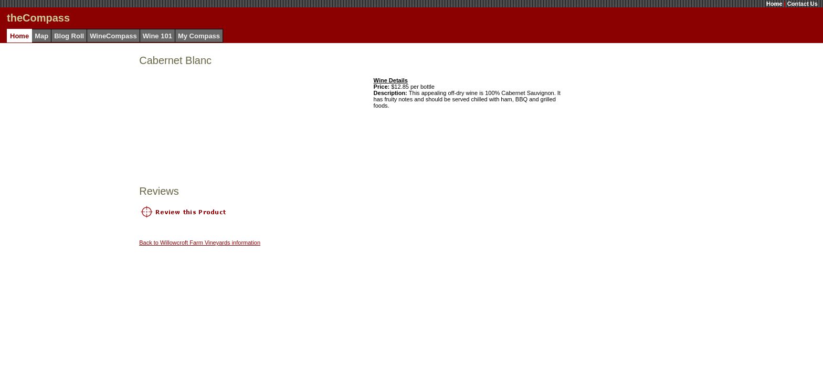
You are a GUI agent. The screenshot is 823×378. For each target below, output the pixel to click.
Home (774, 4)
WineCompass (113, 36)
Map (41, 36)
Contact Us (802, 4)
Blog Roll (69, 36)
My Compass (199, 36)
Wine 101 (157, 36)
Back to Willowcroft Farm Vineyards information (199, 242)
